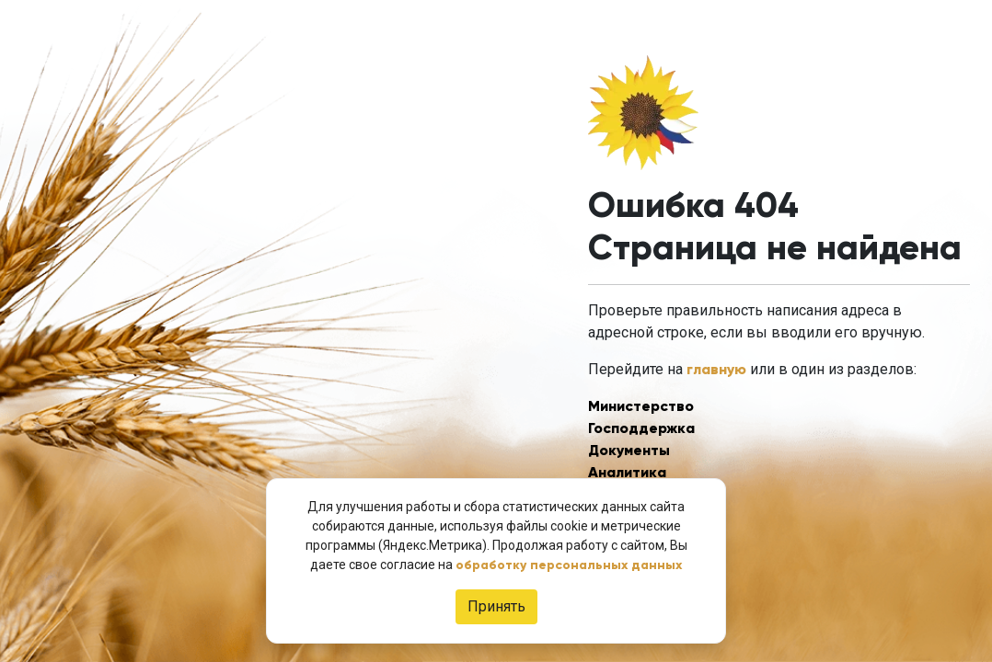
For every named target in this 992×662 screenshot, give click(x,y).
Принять (496, 606)
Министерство (641, 406)
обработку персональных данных (569, 565)
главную (716, 369)
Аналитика (627, 472)
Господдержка (641, 428)
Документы (629, 450)
